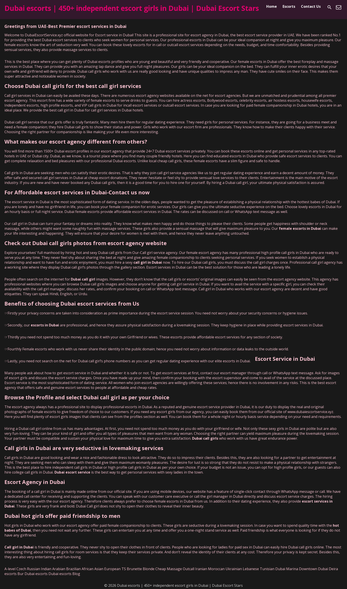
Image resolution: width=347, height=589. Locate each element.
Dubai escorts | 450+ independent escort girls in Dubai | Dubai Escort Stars (131, 8)
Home (271, 6)
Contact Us (311, 6)
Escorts (289, 6)
